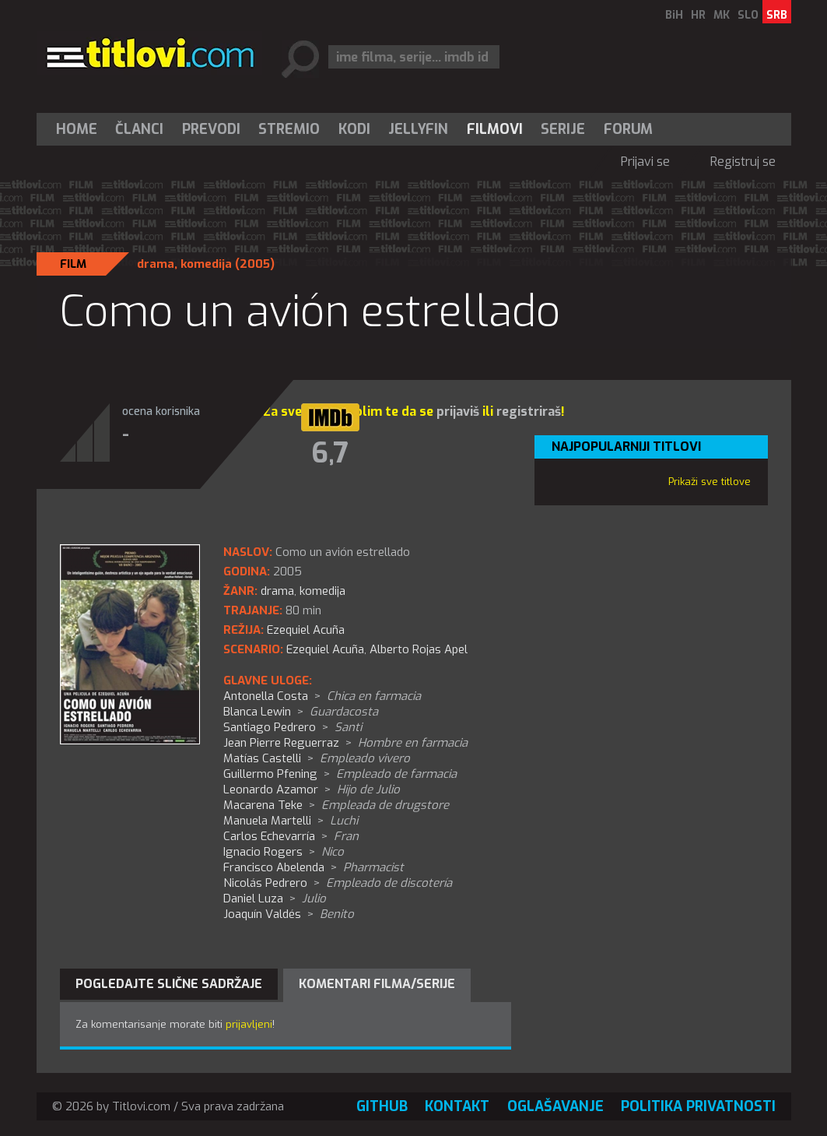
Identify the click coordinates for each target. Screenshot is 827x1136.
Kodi (354, 129)
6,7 (330, 453)
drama (155, 264)
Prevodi (211, 129)
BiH (674, 15)
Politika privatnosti (698, 1106)
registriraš (528, 411)
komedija (206, 264)
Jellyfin (418, 129)
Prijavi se (645, 161)
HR (698, 15)
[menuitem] (80, 129)
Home (76, 129)
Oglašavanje (555, 1106)
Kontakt (457, 1106)
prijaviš (457, 411)
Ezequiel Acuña (325, 649)
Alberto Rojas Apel (419, 649)
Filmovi (495, 129)
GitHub (382, 1106)
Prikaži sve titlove (709, 481)
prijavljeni (249, 1024)
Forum (628, 129)
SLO (748, 15)
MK (721, 15)
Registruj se (743, 161)
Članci (139, 129)
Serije (563, 129)
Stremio (289, 129)
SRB (776, 15)
